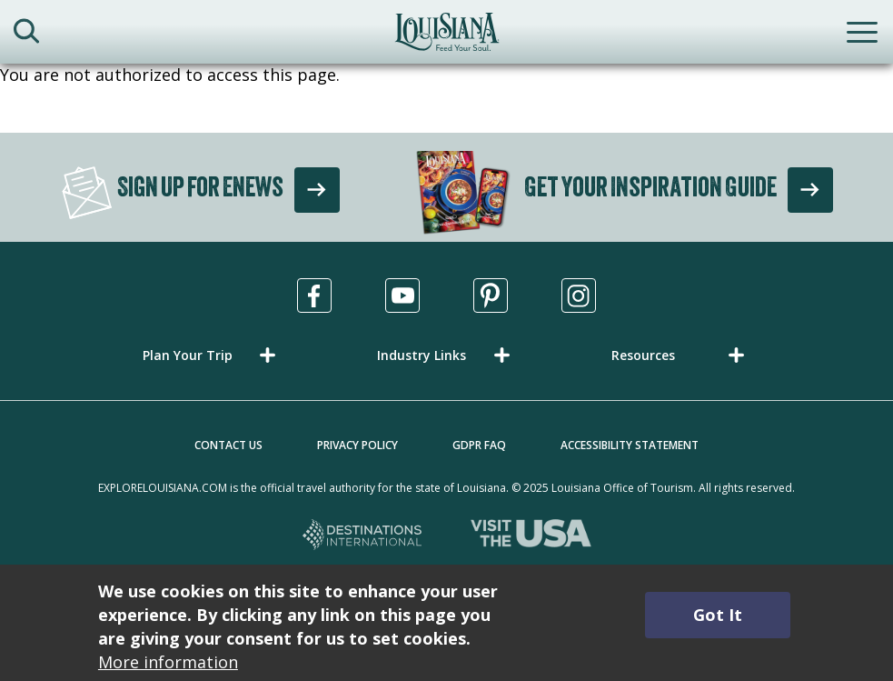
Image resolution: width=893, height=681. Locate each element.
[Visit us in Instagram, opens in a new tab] (578, 295)
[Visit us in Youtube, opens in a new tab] (402, 295)
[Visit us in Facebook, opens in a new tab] (314, 295)
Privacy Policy (357, 445)
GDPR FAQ (479, 445)
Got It (717, 615)
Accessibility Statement (630, 445)
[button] (213, 355)
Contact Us (228, 445)
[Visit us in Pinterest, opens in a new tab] (490, 295)
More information (168, 662)
